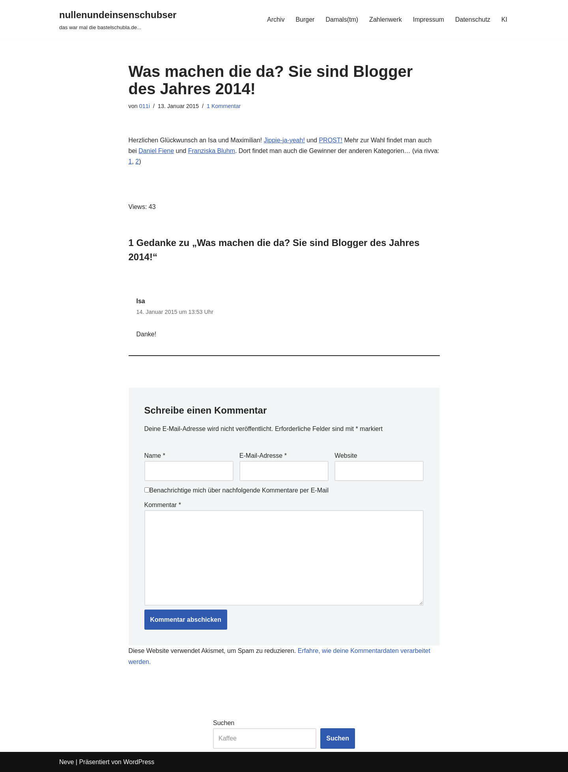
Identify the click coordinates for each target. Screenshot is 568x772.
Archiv (275, 19)
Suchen (223, 723)
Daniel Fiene (156, 150)
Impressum (428, 19)
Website (345, 455)
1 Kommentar (224, 106)
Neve (66, 762)
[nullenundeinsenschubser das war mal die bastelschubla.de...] (117, 19)
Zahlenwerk (385, 19)
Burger (304, 19)
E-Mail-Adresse (263, 455)
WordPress (138, 762)
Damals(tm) (341, 19)
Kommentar (162, 505)
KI (504, 19)
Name (154, 455)
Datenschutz (472, 19)
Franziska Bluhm (211, 150)
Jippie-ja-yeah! (284, 140)
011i (144, 106)
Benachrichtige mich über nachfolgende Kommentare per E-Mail (236, 490)
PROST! (330, 140)
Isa (140, 301)
